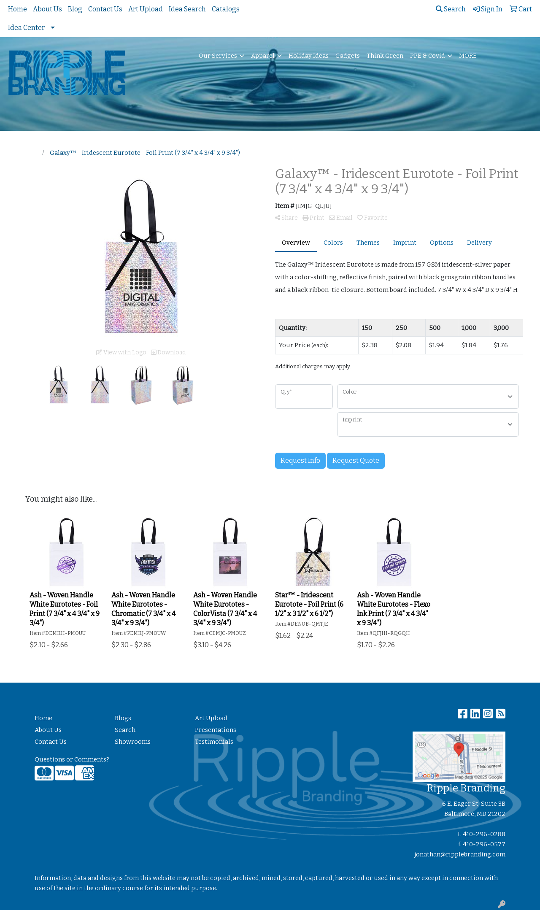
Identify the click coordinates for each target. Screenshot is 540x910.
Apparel (263, 55)
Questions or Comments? (72, 759)
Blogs (123, 718)
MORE (468, 55)
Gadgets (347, 55)
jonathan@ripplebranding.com (460, 854)
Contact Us (105, 9)
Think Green (385, 55)
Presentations (215, 730)
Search (451, 9)
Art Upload (145, 9)
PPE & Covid (427, 55)
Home (17, 9)
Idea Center (26, 28)
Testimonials (214, 741)
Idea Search (187, 9)
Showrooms (133, 741)
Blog (75, 9)
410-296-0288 (484, 834)
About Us (47, 9)
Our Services (218, 55)
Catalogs (226, 9)
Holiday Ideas (309, 55)
